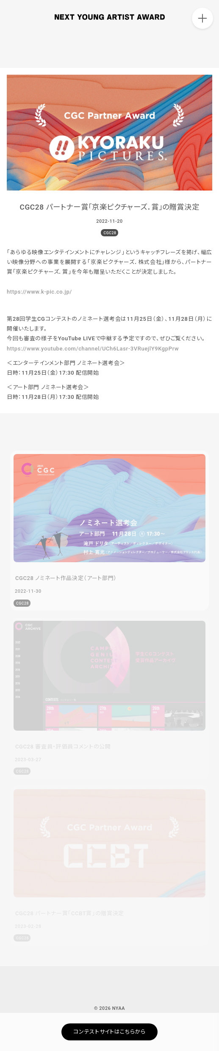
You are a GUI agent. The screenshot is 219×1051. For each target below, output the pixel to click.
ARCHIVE (202, 48)
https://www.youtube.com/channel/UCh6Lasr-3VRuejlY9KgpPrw (93, 348)
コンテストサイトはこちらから (109, 1032)
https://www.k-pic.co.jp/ (39, 292)
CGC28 (109, 233)
